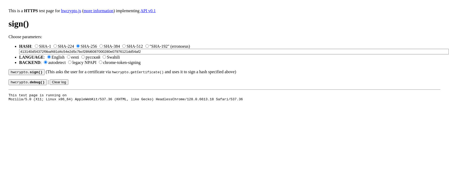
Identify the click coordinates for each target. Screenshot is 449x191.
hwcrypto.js (71, 10)
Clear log (59, 83)
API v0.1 (148, 10)
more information (98, 10)
